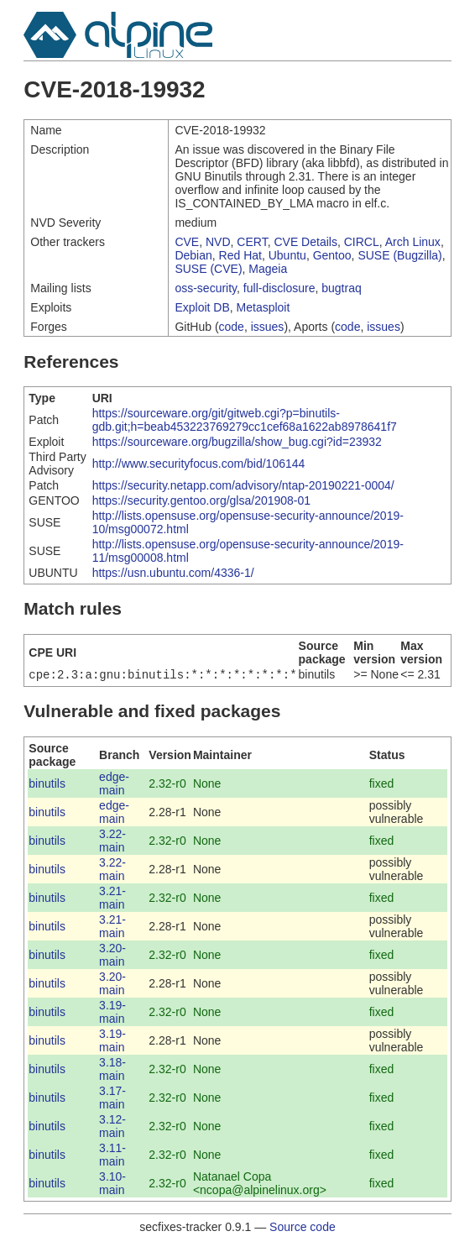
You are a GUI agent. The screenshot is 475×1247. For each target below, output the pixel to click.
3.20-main (112, 956)
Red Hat (240, 255)
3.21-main (112, 899)
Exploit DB (202, 307)
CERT (252, 242)
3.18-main (112, 1070)
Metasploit (263, 307)
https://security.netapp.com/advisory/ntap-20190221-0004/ (243, 485)
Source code (302, 1228)
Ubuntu (287, 255)
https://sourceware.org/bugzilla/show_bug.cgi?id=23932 (237, 441)
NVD (218, 242)
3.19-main (112, 1013)
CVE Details (305, 242)
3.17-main (112, 1099)
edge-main (114, 785)
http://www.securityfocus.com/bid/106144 (198, 463)
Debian (193, 255)
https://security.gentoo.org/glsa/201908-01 (201, 500)
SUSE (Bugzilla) (399, 255)
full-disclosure (279, 288)
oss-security (206, 288)
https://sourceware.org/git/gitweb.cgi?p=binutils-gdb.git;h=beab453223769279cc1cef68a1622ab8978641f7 (244, 419)
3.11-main (112, 1156)
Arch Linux (413, 242)
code (231, 326)
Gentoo (332, 255)
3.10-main (112, 1184)
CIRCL (361, 242)
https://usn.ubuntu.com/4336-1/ (173, 572)
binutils (47, 785)
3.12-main (112, 1127)
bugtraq (341, 288)
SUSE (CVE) (208, 268)
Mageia (267, 268)
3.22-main (112, 842)
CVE (187, 242)
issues (267, 326)
